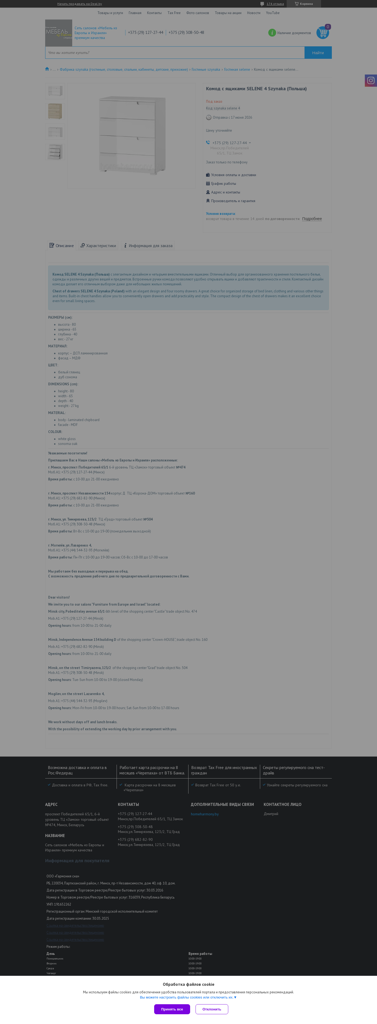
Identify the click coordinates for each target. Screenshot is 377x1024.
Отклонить (212, 1009)
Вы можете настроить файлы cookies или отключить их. (186, 997)
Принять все (172, 1009)
